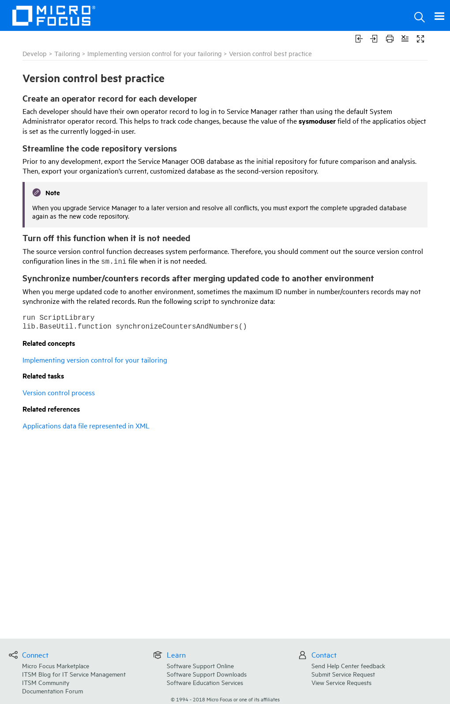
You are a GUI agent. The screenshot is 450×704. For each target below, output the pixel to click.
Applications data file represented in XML (86, 425)
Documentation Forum (52, 690)
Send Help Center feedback (348, 665)
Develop (34, 53)
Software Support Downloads (207, 674)
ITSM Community (45, 682)
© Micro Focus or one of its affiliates (225, 699)
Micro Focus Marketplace (55, 665)
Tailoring (67, 53)
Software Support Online (200, 665)
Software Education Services (205, 682)
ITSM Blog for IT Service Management (74, 674)
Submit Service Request (343, 674)
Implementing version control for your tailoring (154, 53)
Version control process (58, 392)
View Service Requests (341, 682)
